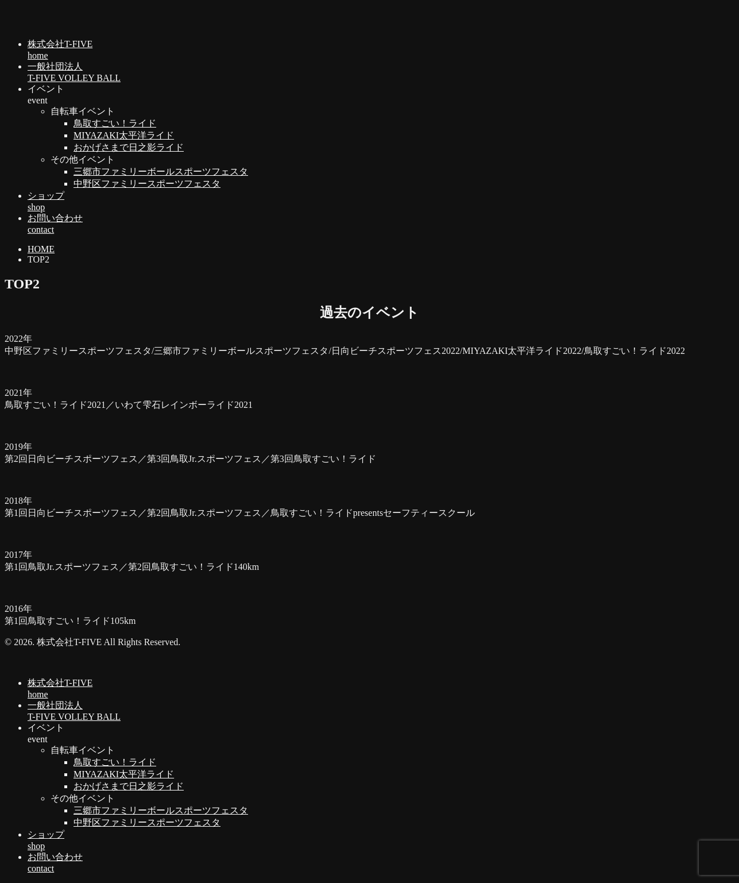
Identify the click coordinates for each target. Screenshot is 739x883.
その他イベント (83, 159)
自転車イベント (83, 111)
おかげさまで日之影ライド (128, 147)
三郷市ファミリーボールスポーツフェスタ (160, 171)
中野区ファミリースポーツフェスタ (146, 183)
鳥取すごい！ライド (114, 123)
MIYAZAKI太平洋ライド (123, 135)
